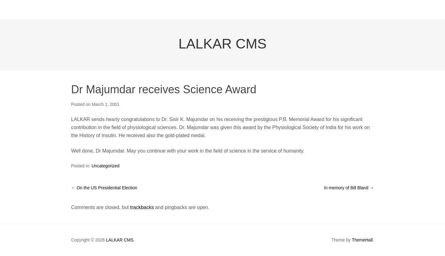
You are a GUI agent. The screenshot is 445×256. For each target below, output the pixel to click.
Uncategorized (105, 165)
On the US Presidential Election (104, 187)
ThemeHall (362, 239)
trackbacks (142, 207)
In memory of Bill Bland (349, 187)
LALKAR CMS (222, 44)
